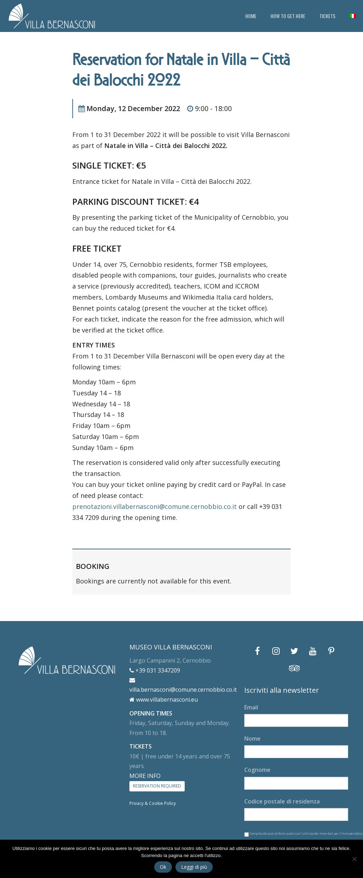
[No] (354, 858)
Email (251, 707)
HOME (250, 16)
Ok (163, 866)
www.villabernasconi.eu (163, 699)
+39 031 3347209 (154, 670)
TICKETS (327, 16)
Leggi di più (194, 866)
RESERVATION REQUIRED (157, 786)
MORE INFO (145, 776)
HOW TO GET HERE (287, 16)
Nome (252, 738)
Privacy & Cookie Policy (152, 803)
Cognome (257, 770)
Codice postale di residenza (282, 801)
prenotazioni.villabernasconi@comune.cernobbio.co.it (154, 506)
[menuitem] (352, 16)
